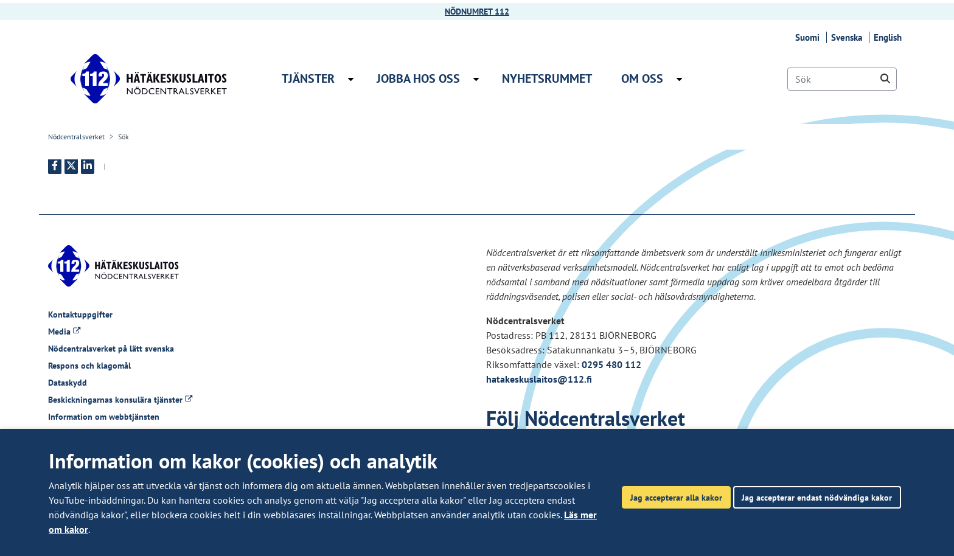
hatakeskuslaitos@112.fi (539, 379)
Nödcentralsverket (76, 136)
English (889, 37)
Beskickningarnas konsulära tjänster (120, 399)
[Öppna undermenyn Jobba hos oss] (476, 79)
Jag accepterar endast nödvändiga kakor (817, 497)
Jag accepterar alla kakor (676, 497)
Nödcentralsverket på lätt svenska (111, 348)
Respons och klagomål (89, 365)
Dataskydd (67, 382)
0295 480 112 (611, 364)
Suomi (809, 37)
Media (64, 331)
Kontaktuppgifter (80, 314)
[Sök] (842, 79)
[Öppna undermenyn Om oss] (679, 79)
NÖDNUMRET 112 (477, 11)
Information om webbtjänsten (103, 416)
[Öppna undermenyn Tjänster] (350, 79)
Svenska (848, 37)
